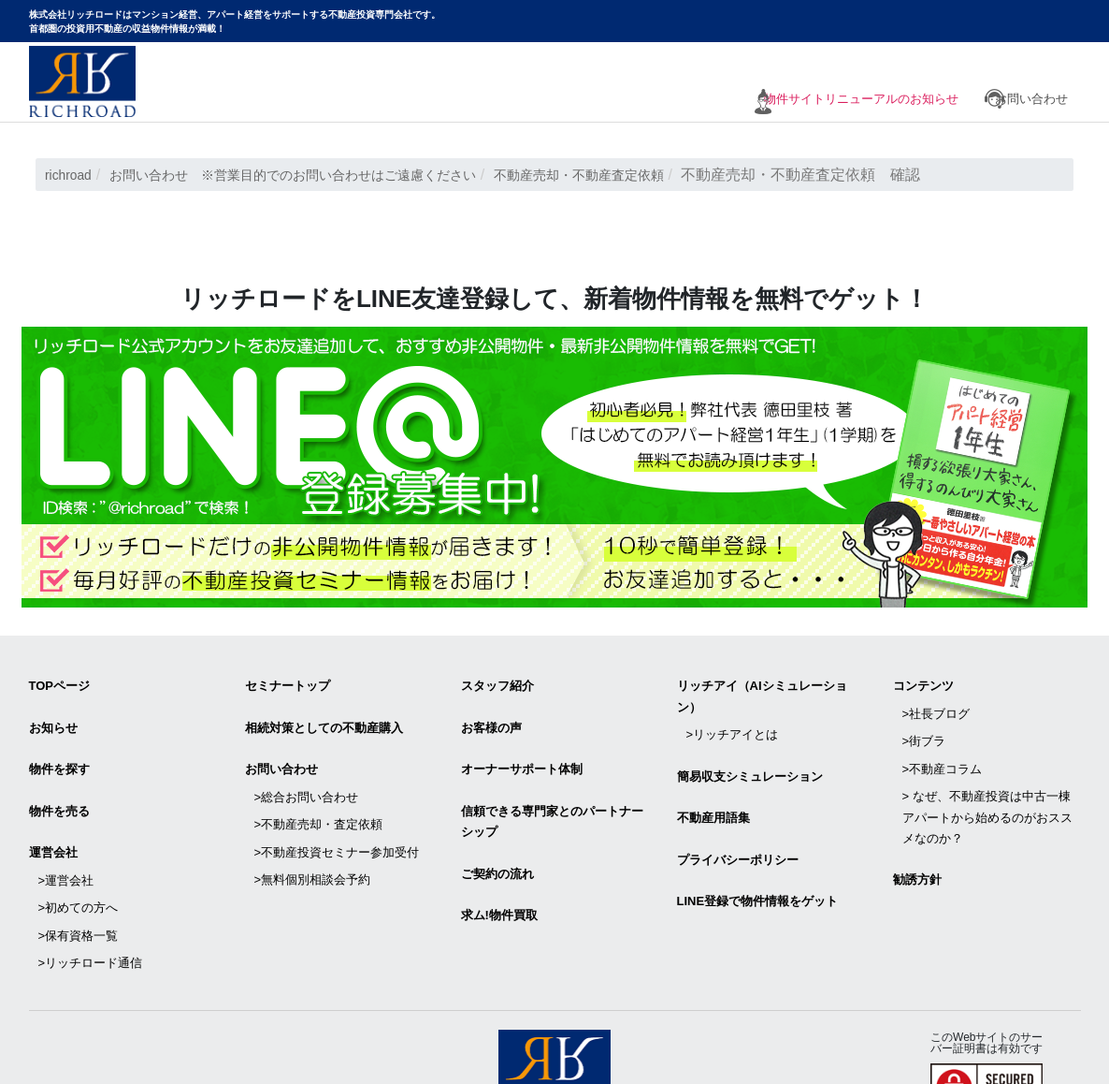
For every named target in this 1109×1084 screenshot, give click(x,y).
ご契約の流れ (497, 842)
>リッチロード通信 (90, 904)
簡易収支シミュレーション (750, 759)
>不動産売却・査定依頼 (318, 793)
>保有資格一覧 (78, 883)
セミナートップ (287, 682)
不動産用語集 (713, 793)
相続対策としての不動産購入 (324, 717)
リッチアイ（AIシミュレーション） (762, 692)
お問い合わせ (1031, 101)
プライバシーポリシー (738, 828)
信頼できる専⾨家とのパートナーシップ (552, 797)
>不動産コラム (942, 745)
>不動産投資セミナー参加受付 (337, 814)
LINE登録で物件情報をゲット (758, 863)
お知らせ (53, 717)
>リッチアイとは (732, 724)
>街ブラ (924, 724)
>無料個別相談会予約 (312, 835)
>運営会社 (66, 842)
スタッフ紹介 (497, 682)
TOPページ (60, 682)
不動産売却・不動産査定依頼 (651, 175)
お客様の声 (491, 717)
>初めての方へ (78, 863)
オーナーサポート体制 (522, 752)
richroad (72, 175)
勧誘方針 (917, 841)
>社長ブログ (936, 703)
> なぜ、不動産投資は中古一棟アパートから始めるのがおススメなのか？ (987, 785)
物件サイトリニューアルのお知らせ (838, 101)
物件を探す (59, 752)
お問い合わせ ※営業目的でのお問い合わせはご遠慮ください (326, 175)
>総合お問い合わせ (306, 773)
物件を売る (59, 787)
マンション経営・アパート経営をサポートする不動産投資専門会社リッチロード (82, 81)
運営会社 (53, 821)
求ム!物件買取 (499, 877)
